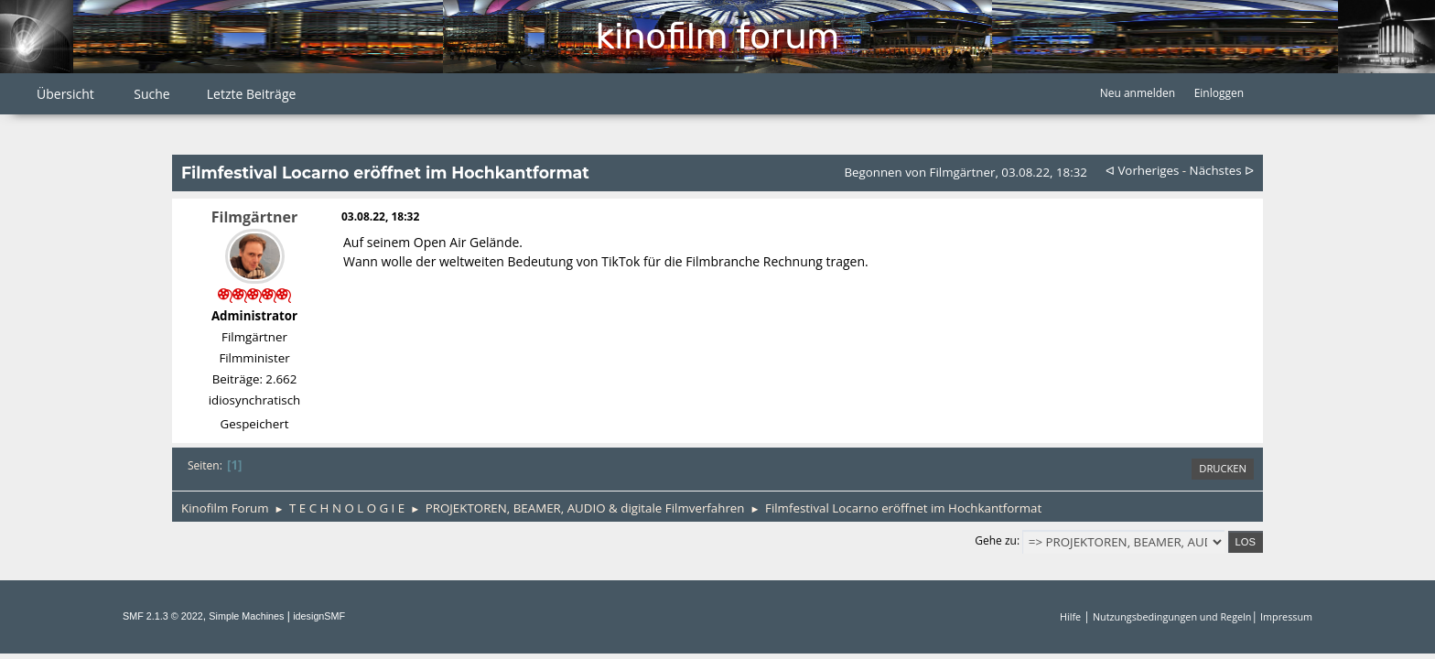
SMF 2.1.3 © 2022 (163, 615)
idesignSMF (319, 615)
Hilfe (1070, 616)
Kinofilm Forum (717, 36)
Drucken (1222, 468)
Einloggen (1219, 93)
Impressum (1286, 616)
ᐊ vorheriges (1142, 170)
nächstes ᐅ (1222, 170)
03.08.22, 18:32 (380, 216)
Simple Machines (246, 615)
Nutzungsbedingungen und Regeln (1172, 616)
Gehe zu (996, 540)
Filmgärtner (254, 217)
